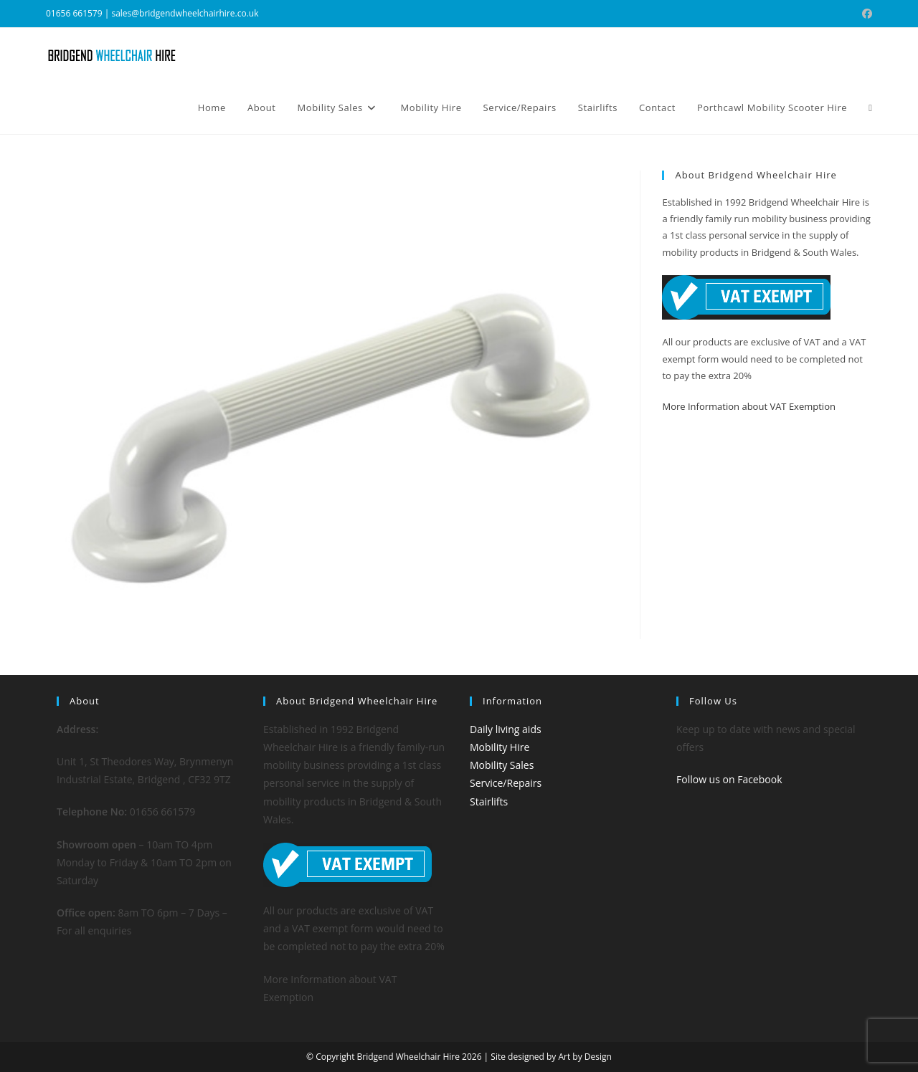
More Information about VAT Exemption (748, 406)
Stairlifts (489, 801)
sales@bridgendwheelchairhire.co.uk (184, 13)
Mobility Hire (499, 747)
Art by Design (584, 1057)
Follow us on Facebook (729, 779)
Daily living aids (505, 729)
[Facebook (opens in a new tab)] (865, 13)
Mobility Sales (502, 765)
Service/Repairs (505, 783)
